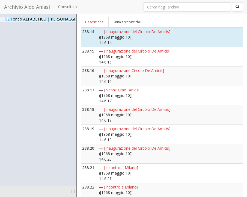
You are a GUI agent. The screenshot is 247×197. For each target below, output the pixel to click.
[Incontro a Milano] (121, 167)
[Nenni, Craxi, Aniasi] (122, 89)
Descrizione (94, 22)
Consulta (68, 6)
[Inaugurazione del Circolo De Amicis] (137, 31)
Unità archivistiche (127, 22)
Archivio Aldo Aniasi (27, 7)
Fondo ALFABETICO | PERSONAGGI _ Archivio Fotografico (66, 19)
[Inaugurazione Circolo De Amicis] (134, 70)
